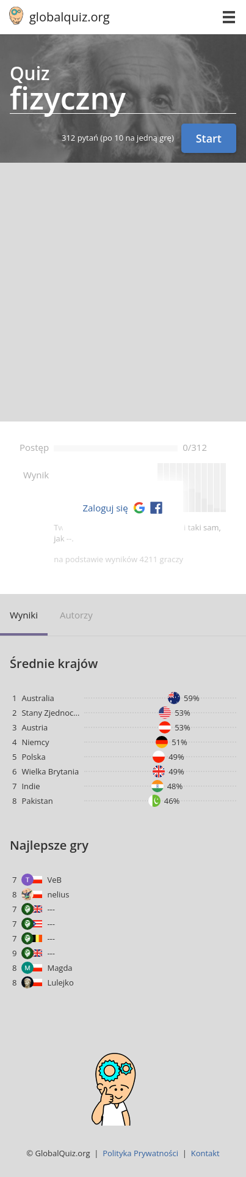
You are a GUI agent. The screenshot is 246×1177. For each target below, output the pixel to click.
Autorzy (76, 615)
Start (209, 138)
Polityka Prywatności (140, 1153)
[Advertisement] (123, 292)
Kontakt (205, 1153)
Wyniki (24, 615)
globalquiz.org (69, 17)
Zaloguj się (105, 508)
